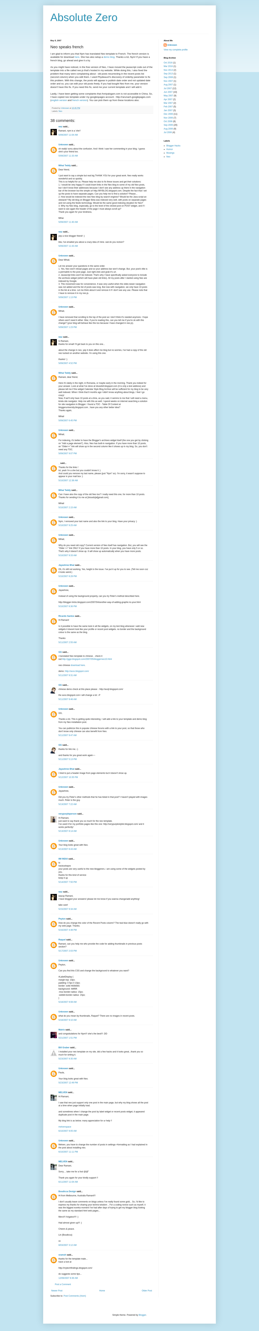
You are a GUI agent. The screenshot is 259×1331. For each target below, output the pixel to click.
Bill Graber (63, 1047)
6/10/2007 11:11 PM (68, 1152)
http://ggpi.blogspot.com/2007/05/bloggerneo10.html (87, 659)
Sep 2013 (168, 73)
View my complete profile (176, 49)
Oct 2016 (168, 62)
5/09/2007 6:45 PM (67, 420)
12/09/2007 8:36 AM (68, 1278)
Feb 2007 (168, 106)
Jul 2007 (168, 88)
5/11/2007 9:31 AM (67, 675)
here (77, 57)
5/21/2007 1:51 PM (67, 1038)
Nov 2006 (168, 118)
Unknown (63, 144)
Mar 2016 (168, 66)
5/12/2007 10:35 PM (68, 777)
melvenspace (64, 1127)
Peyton (62, 919)
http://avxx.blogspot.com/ (77, 671)
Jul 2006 (168, 132)
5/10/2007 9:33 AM (67, 555)
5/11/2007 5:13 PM (67, 759)
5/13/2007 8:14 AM (67, 831)
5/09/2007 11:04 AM (68, 135)
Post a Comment (63, 1284)
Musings (170, 153)
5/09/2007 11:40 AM (68, 222)
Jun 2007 (168, 92)
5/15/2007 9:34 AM (67, 909)
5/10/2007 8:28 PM (67, 576)
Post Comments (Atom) (74, 1296)
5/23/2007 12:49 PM (68, 1082)
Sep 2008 (168, 77)
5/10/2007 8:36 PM (67, 606)
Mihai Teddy (64, 165)
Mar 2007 (168, 103)
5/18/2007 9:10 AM (67, 1020)
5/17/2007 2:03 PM (67, 951)
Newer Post (56, 1290)
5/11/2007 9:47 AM (67, 735)
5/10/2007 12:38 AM (68, 480)
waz (60, 126)
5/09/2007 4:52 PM (67, 363)
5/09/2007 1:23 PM (67, 327)
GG (60, 652)
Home (102, 1290)
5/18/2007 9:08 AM (67, 1002)
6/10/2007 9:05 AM (67, 1131)
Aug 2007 (168, 84)
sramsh (62, 1255)
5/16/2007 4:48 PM (67, 930)
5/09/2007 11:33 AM (68, 156)
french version (79, 100)
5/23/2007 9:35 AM (67, 1058)
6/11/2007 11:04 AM (68, 1182)
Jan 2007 (168, 110)
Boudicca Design (67, 1191)
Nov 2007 (168, 81)
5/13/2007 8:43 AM (67, 849)
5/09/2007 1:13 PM (67, 297)
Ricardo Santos (66, 616)
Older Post (147, 1290)
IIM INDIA (63, 859)
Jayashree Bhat (66, 565)
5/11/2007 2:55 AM (67, 642)
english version (59, 100)
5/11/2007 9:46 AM (67, 699)
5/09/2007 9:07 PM (67, 453)
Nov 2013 (168, 70)
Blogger (142, 1315)
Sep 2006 (168, 125)
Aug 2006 (168, 128)
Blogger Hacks (173, 145)
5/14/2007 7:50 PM (67, 882)
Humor (169, 149)
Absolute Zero (84, 17)
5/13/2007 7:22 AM (67, 804)
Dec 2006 (168, 114)
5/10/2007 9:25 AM (67, 525)
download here (78, 665)
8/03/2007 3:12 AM (67, 1245)
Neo (60, 111)
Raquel (62, 939)
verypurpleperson (67, 814)
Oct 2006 (168, 121)
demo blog (109, 57)
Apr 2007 (168, 99)
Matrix (61, 1029)
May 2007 (168, 95)
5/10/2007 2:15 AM (67, 507)
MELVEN (62, 1092)
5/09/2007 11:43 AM (68, 246)
